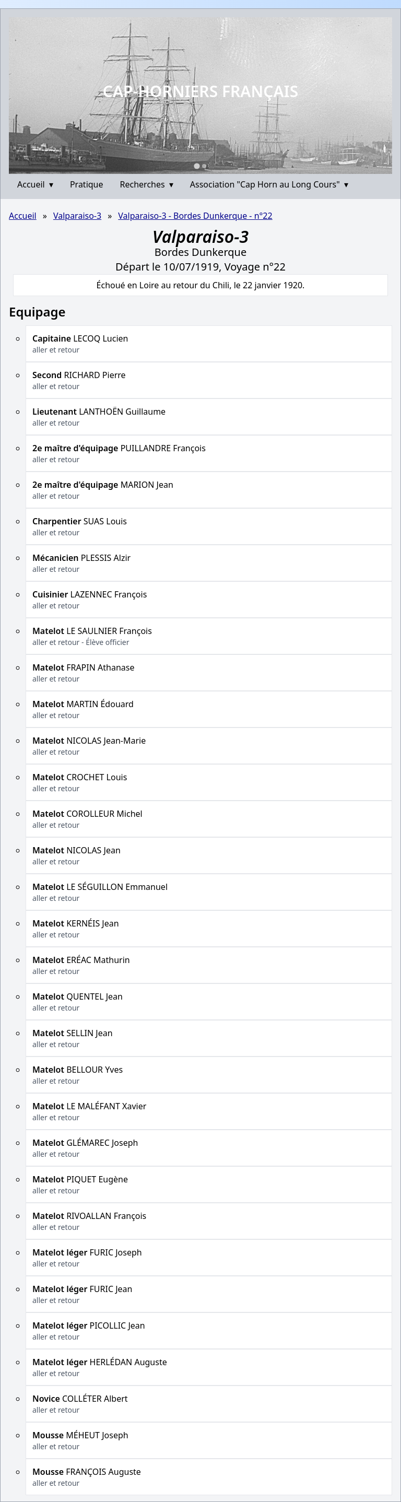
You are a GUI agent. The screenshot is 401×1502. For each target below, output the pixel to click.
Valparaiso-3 (77, 215)
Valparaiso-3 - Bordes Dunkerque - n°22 (195, 215)
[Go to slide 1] (196, 166)
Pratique (86, 184)
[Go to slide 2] (204, 166)
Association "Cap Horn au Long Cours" (269, 184)
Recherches (146, 184)
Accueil (35, 184)
